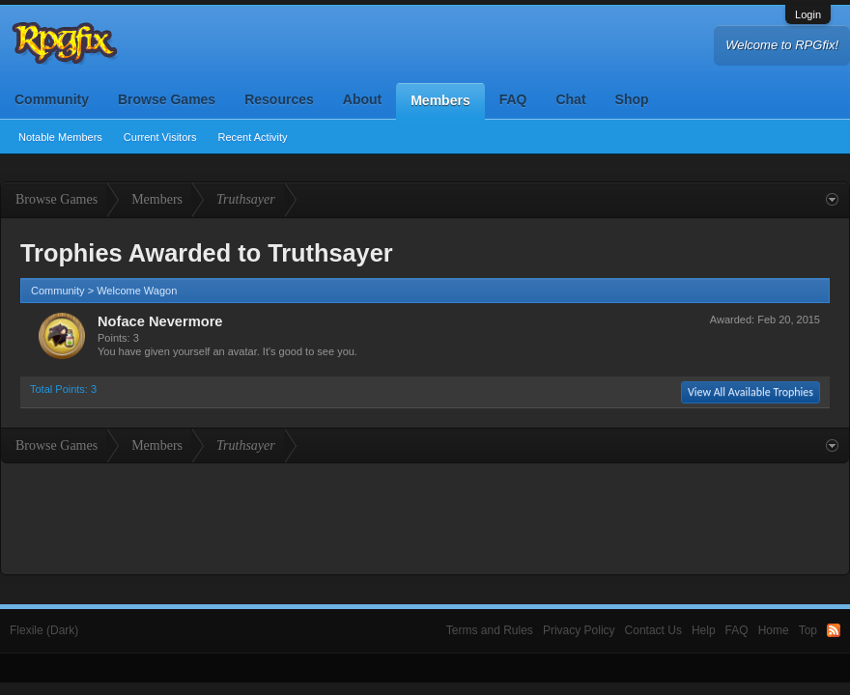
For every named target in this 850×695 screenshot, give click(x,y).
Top (808, 630)
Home (773, 630)
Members (440, 100)
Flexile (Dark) (44, 630)
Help (704, 630)
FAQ (513, 99)
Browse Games (166, 99)
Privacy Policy (579, 630)
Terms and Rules (489, 630)
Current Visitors (160, 137)
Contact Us (653, 630)
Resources (279, 99)
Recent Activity (252, 137)
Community (51, 99)
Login (808, 14)
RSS (833, 630)
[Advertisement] (425, 516)
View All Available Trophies (750, 392)
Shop (632, 99)
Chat (570, 99)
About (362, 99)
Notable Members (60, 137)
